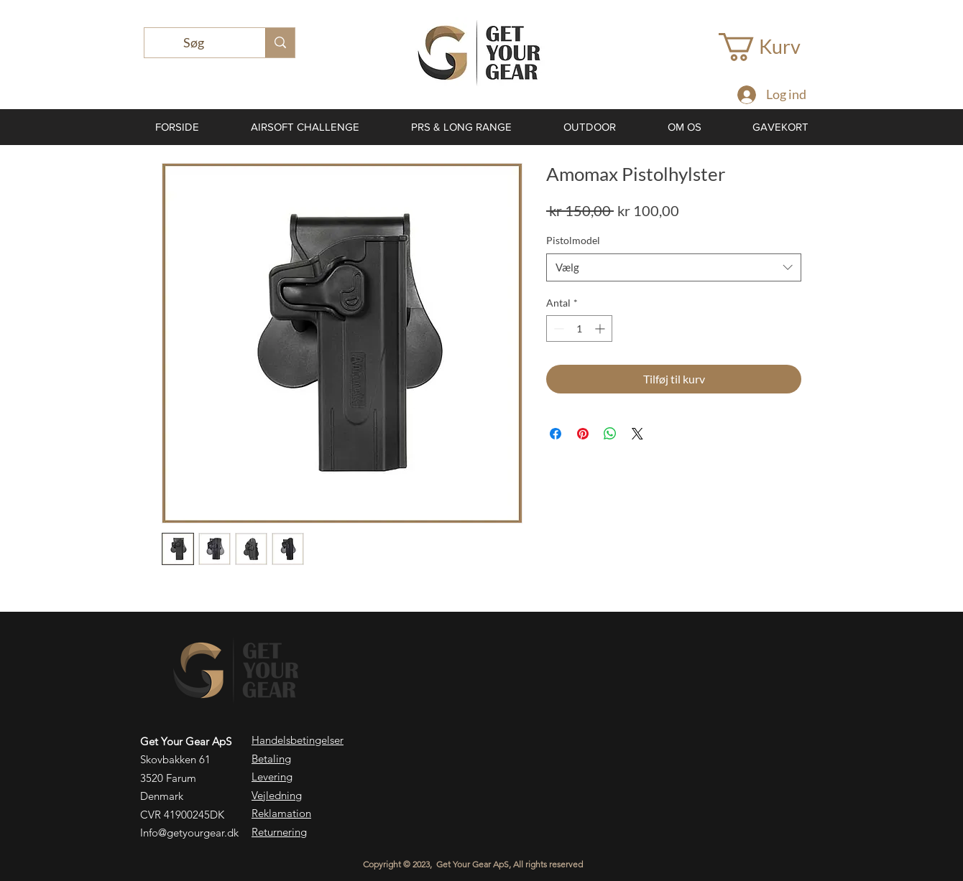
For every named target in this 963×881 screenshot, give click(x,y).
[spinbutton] (579, 328)
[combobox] (673, 267)
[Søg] (194, 42)
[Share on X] (637, 433)
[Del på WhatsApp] (610, 433)
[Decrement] (557, 328)
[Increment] (601, 328)
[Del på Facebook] (555, 433)
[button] (774, 47)
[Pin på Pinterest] (582, 433)
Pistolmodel (573, 240)
